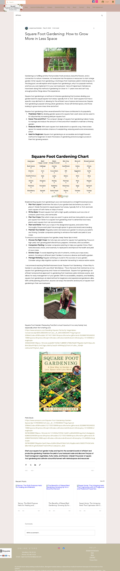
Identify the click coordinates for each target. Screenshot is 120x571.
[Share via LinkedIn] (35, 465)
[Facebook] (93, 1)
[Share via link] (40, 465)
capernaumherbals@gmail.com (31, 557)
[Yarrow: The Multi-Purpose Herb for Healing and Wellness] (29, 492)
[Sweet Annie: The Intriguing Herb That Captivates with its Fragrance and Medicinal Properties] (90, 492)
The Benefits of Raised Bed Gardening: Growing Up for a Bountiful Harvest (60, 504)
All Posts (18, 15)
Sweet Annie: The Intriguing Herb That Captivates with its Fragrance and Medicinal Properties (90, 504)
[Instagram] (97, 1)
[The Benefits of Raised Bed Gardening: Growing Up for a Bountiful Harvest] (60, 492)
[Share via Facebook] (26, 465)
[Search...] (15, 2)
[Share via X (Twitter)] (30, 465)
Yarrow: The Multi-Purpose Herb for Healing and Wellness (28, 504)
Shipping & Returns (92, 550)
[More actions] (94, 28)
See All (102, 481)
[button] (113, 1)
